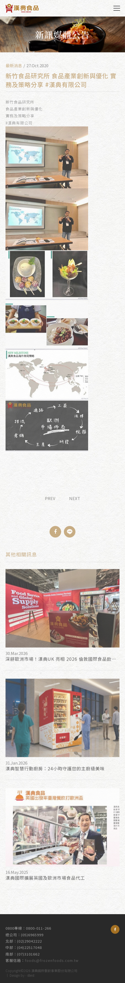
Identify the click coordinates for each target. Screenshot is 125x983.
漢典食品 (22, 8)
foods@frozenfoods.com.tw (51, 957)
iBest (30, 974)
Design (15, 974)
